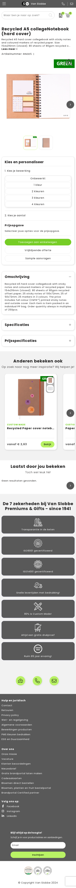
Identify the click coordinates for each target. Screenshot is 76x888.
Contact (7, 705)
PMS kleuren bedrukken (16, 734)
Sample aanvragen (38, 258)
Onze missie (9, 754)
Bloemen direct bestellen (18, 783)
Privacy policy (10, 715)
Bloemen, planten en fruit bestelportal (26, 788)
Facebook (10, 806)
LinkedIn (9, 816)
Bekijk (47, 444)
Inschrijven (38, 854)
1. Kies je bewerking (17, 170)
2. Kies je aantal (15, 215)
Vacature (7, 759)
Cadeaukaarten (12, 778)
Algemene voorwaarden (17, 724)
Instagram (11, 811)
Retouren (7, 710)
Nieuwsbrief (9, 768)
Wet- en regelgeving (15, 719)
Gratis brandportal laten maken (22, 773)
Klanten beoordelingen (16, 763)
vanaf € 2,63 (17, 444)
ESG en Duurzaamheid (15, 739)
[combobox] (24, 15)
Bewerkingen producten (17, 729)
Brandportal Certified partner (20, 792)
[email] (38, 845)
